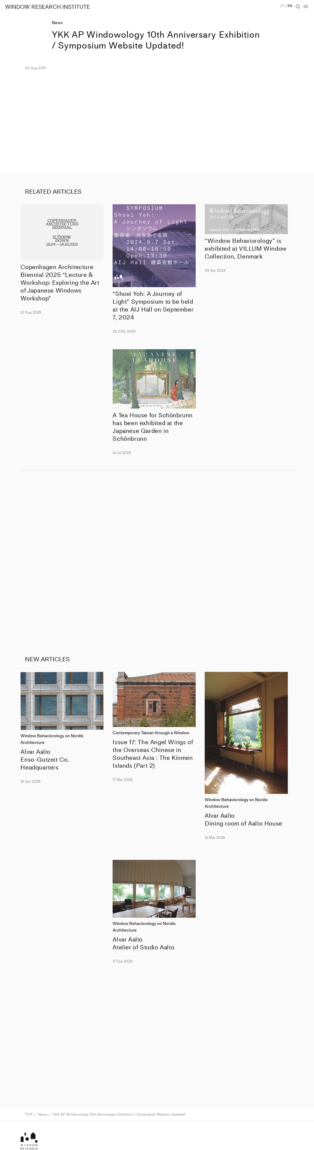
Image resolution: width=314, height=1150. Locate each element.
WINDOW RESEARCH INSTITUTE (47, 7)
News (57, 22)
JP (282, 6)
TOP (29, 1114)
